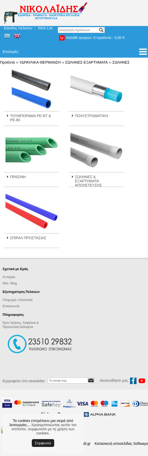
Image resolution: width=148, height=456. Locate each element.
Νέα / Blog (10, 283)
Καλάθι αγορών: (95, 38)
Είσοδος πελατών (18, 28)
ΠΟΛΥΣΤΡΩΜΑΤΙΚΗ (91, 116)
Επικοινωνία (11, 306)
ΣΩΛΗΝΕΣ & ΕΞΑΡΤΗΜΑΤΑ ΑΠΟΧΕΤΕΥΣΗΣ (88, 181)
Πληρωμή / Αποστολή (17, 300)
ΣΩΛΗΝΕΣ (121, 62)
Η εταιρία (9, 277)
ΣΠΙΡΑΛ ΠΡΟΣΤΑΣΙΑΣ (28, 238)
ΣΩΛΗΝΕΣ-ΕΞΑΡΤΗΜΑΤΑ (86, 62)
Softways (140, 443)
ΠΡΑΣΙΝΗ (18, 177)
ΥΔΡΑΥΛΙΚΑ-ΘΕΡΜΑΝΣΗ (40, 62)
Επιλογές (10, 51)
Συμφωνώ (43, 443)
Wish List (45, 28)
